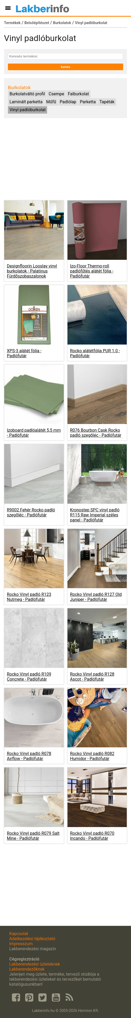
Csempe (56, 93)
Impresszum (21, 943)
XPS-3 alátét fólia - (24, 353)
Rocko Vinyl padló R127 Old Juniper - (96, 597)
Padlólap (68, 101)
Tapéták (107, 101)
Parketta (88, 101)
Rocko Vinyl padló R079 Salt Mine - (33, 836)
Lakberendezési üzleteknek (34, 964)
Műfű (51, 101)
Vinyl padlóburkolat (91, 23)
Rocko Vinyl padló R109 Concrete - (29, 677)
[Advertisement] (65, 159)
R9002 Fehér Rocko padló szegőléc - (31, 512)
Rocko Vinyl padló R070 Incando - (92, 836)
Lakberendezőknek (26, 969)
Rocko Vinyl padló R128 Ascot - (92, 677)
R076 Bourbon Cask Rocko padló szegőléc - (95, 433)
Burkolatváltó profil (27, 93)
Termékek (12, 23)
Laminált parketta (26, 101)
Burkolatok (62, 23)
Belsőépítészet (36, 23)
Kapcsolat (18, 933)
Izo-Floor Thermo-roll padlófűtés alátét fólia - (92, 271)
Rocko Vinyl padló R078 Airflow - (29, 756)
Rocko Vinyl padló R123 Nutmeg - (29, 597)
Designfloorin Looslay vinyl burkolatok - (32, 271)
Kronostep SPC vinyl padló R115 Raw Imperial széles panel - (95, 515)
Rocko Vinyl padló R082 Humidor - (92, 756)
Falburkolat (78, 93)
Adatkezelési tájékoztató (32, 938)
